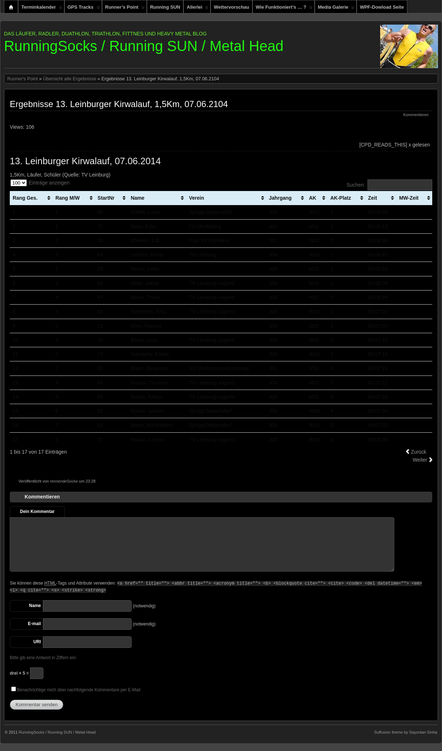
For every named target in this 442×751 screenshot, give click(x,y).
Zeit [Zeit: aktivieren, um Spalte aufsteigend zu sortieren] (372, 198)
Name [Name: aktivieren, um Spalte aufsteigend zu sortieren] (137, 198)
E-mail (34, 623)
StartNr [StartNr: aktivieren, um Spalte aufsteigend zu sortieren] (106, 198)
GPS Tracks (84, 8)
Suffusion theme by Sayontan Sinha (405, 732)
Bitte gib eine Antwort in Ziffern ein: (43, 657)
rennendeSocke (64, 481)
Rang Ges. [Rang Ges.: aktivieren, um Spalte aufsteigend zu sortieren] (25, 198)
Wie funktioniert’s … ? (284, 8)
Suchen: (389, 184)
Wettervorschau (231, 7)
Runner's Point (22, 78)
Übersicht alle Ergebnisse (69, 78)
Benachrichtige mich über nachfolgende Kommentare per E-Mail (75, 689)
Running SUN (165, 7)
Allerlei (197, 8)
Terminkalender (41, 8)
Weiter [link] (420, 460)
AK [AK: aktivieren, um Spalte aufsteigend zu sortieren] (312, 198)
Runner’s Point (125, 8)
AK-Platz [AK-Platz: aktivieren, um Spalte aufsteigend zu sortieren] (340, 198)
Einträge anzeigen (39, 182)
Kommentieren (416, 115)
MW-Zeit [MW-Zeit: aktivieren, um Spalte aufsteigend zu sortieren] (408, 198)
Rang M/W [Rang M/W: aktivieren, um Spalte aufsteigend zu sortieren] (67, 198)
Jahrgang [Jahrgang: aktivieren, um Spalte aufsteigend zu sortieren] (280, 198)
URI (37, 641)
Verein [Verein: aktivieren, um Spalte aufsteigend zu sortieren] (196, 198)
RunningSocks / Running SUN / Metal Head (144, 46)
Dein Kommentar (37, 511)
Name (35, 605)
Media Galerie (336, 8)
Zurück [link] (418, 452)
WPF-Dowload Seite (382, 7)
